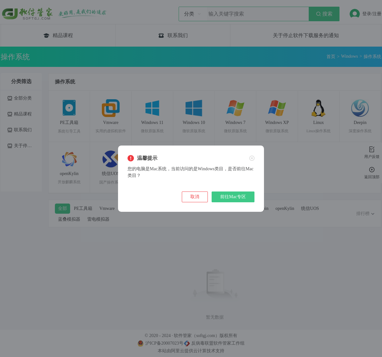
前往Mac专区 (233, 196)
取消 (194, 196)
